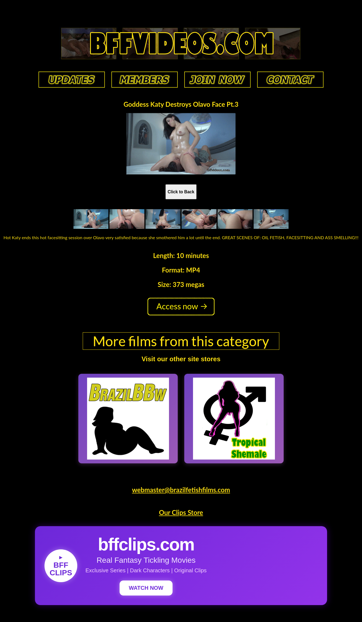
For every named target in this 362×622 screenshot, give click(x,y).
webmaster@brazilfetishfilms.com (181, 490)
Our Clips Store (181, 512)
